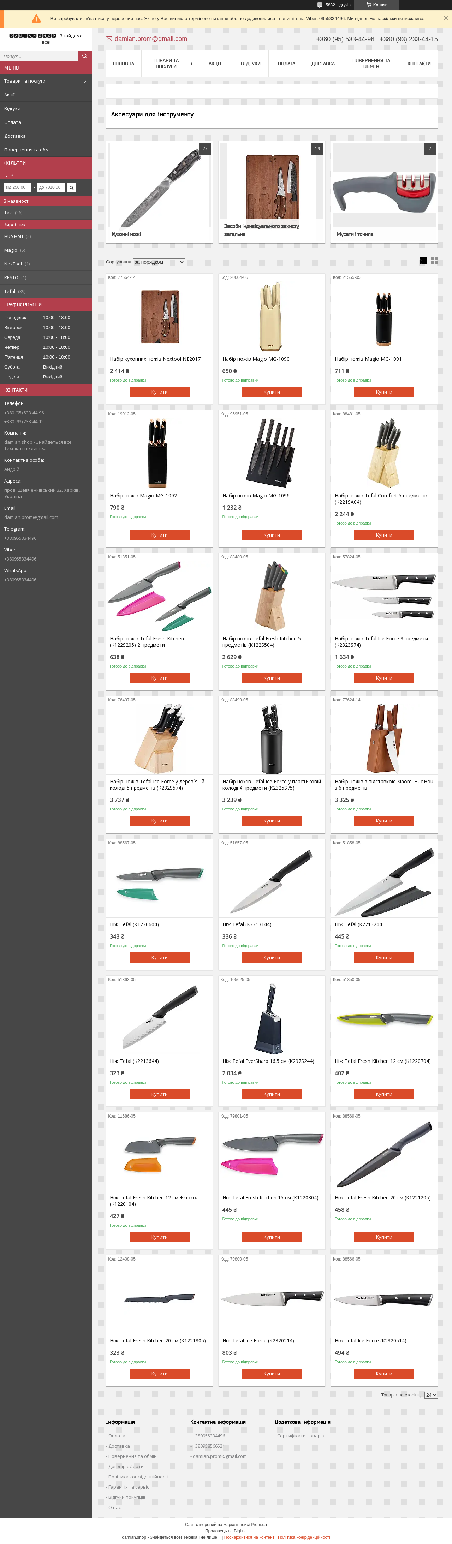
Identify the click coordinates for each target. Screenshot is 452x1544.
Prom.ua (259, 1524)
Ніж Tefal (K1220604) (134, 924)
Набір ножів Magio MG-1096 (256, 495)
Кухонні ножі (126, 234)
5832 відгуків (338, 4)
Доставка (15, 136)
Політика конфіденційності (138, 1476)
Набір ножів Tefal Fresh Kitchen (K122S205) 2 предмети (147, 641)
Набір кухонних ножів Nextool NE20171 (156, 359)
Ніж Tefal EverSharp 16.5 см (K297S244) (268, 1061)
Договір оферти (126, 1466)
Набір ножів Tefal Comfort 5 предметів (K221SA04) (381, 498)
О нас (114, 1507)
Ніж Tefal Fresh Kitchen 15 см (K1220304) (270, 1198)
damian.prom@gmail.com (31, 517)
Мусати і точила (355, 234)
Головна (123, 63)
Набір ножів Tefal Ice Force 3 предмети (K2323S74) (381, 641)
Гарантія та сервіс (128, 1487)
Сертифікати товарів (301, 1435)
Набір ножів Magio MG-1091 (368, 359)
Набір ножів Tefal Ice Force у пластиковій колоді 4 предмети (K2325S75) (271, 784)
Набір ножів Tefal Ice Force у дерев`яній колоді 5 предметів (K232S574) (157, 784)
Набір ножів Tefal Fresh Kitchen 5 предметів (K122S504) (261, 641)
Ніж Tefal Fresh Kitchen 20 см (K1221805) (158, 1340)
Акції (9, 94)
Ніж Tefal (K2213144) (247, 924)
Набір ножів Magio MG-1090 (256, 359)
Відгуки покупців (127, 1497)
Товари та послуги (25, 81)
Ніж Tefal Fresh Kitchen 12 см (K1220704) (383, 1061)
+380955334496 (209, 1435)
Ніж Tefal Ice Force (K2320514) (370, 1340)
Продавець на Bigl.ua (226, 1530)
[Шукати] (85, 56)
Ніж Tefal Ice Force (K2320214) (258, 1340)
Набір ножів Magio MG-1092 (143, 495)
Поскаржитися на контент (249, 1537)
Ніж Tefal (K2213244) (359, 924)
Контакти (419, 63)
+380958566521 (209, 1446)
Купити (159, 392)
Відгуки (12, 108)
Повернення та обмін (28, 149)
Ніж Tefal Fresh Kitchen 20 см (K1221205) (383, 1198)
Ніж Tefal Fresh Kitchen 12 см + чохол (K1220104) (154, 1201)
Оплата (12, 122)
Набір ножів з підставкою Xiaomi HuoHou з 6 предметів (384, 784)
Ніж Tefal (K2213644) (134, 1061)
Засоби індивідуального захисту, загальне (261, 230)
